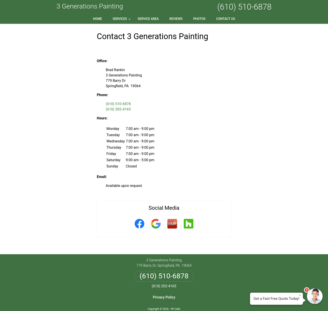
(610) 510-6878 (244, 7)
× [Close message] (300, 295)
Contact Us (225, 19)
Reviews (175, 19)
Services (122, 20)
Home (97, 19)
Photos (199, 19)
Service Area (148, 19)
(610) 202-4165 (118, 109)
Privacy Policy (164, 297)
